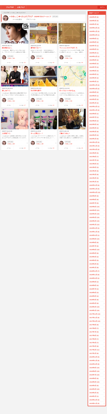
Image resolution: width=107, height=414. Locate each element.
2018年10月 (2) (94, 278)
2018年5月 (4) (94, 296)
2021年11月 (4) (94, 146)
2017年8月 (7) (94, 328)
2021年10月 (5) (94, 149)
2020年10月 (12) (94, 192)
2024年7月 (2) (94, 67)
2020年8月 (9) (94, 199)
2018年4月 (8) (94, 299)
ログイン (102, 7)
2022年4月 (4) (94, 128)
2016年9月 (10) (94, 367)
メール (9, 62)
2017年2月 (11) (94, 350)
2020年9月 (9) (94, 196)
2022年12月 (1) (94, 106)
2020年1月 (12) (94, 224)
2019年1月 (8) (94, 267)
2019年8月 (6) (94, 242)
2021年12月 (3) (94, 142)
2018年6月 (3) (94, 292)
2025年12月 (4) (94, 28)
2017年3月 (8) (94, 346)
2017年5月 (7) (94, 339)
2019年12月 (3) (94, 228)
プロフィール (30, 19)
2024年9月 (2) (94, 60)
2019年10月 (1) (94, 235)
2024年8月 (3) (94, 63)
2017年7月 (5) (94, 332)
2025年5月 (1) (94, 49)
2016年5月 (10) (94, 382)
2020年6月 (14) (94, 206)
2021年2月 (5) (94, 178)
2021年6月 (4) (94, 164)
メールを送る (17, 19)
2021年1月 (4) (94, 181)
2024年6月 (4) (94, 71)
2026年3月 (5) (94, 20)
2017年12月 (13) (94, 314)
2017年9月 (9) (94, 325)
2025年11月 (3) (94, 31)
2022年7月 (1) (94, 117)
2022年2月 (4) (94, 135)
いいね (22, 62)
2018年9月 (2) (94, 282)
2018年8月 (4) (94, 285)
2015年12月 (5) (94, 400)
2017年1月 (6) (94, 353)
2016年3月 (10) (94, 389)
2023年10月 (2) (94, 88)
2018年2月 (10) (94, 307)
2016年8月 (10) (94, 371)
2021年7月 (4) (94, 160)
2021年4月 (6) (94, 171)
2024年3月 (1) (94, 81)
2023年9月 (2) (94, 92)
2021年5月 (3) (94, 167)
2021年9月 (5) (94, 153)
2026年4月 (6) (94, 17)
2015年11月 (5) (94, 403)
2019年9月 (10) (94, 239)
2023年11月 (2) (94, 85)
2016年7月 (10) (94, 375)
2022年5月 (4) (94, 124)
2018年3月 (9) (94, 303)
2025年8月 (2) (94, 42)
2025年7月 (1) (94, 46)
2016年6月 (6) (94, 378)
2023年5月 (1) (94, 96)
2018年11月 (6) (94, 274)
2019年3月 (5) (94, 260)
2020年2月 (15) (94, 221)
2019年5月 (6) (94, 253)
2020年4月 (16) (94, 214)
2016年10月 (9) (94, 364)
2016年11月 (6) (94, 360)
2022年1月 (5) (94, 139)
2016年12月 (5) (94, 357)
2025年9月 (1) (94, 38)
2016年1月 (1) (94, 396)
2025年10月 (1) (94, 35)
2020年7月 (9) (94, 203)
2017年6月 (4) (94, 335)
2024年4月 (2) (94, 78)
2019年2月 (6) (94, 264)
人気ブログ (21, 7)
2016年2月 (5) (94, 393)
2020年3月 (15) (94, 217)
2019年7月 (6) (94, 246)
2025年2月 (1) (94, 53)
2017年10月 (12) (94, 321)
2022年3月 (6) (94, 131)
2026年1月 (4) (94, 24)
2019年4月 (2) (94, 257)
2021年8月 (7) (94, 156)
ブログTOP (10, 7)
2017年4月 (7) (94, 342)
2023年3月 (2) (94, 99)
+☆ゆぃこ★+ (14, 57)
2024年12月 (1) (94, 56)
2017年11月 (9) (94, 317)
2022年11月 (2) (94, 110)
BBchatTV (27, 2)
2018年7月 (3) (94, 289)
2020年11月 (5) (94, 189)
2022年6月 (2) (94, 121)
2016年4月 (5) (94, 385)
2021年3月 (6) (94, 174)
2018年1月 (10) (94, 310)
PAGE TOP (102, 409)
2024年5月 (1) (94, 74)
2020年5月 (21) (94, 210)
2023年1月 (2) (94, 103)
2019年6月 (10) (94, 249)
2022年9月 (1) (94, 113)
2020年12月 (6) (94, 185)
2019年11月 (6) (94, 232)
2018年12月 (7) (94, 271)
